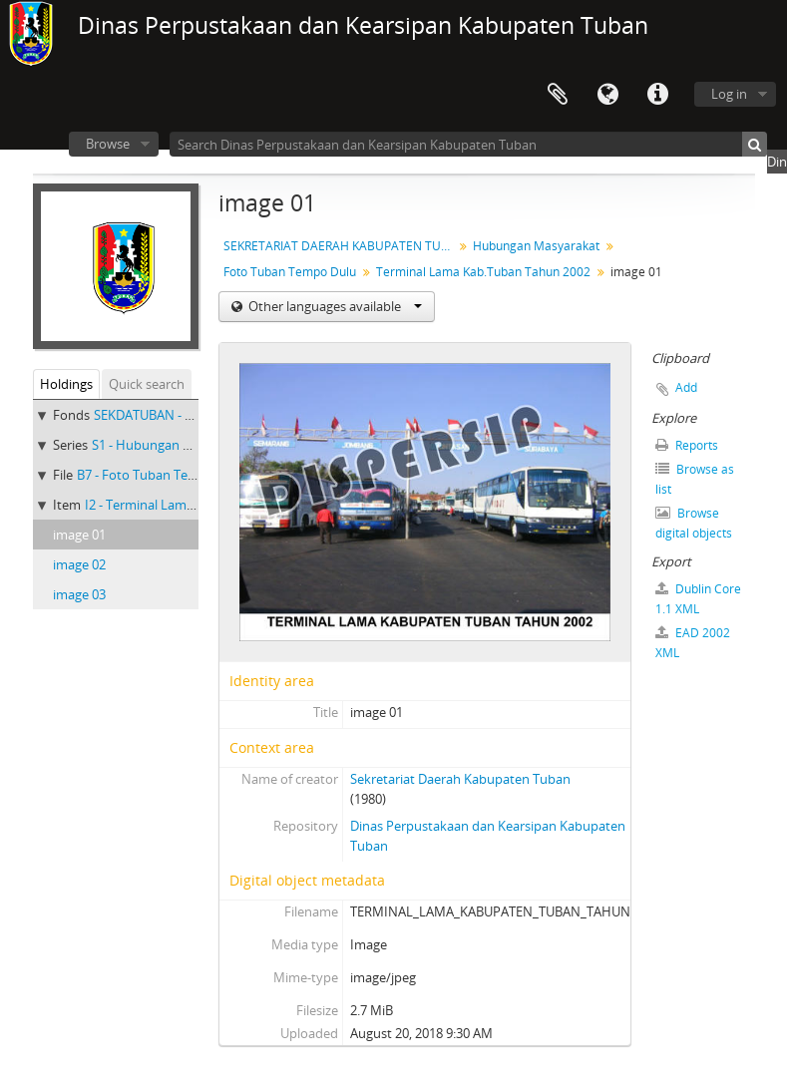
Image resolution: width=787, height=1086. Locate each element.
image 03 (79, 594)
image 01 (79, 534)
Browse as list (694, 479)
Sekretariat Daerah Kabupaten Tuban (460, 779)
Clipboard (558, 95)
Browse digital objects (693, 523)
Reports (686, 445)
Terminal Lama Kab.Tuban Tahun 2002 (483, 271)
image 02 (79, 564)
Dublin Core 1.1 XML (698, 598)
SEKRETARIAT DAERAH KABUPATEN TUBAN (340, 245)
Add (686, 387)
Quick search (147, 384)
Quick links (657, 95)
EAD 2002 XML (692, 642)
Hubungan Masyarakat (536, 245)
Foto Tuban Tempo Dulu (289, 271)
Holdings (66, 384)
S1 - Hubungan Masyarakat (172, 445)
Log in (729, 94)
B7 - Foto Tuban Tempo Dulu (161, 475)
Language (607, 95)
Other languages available (333, 306)
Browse (108, 144)
